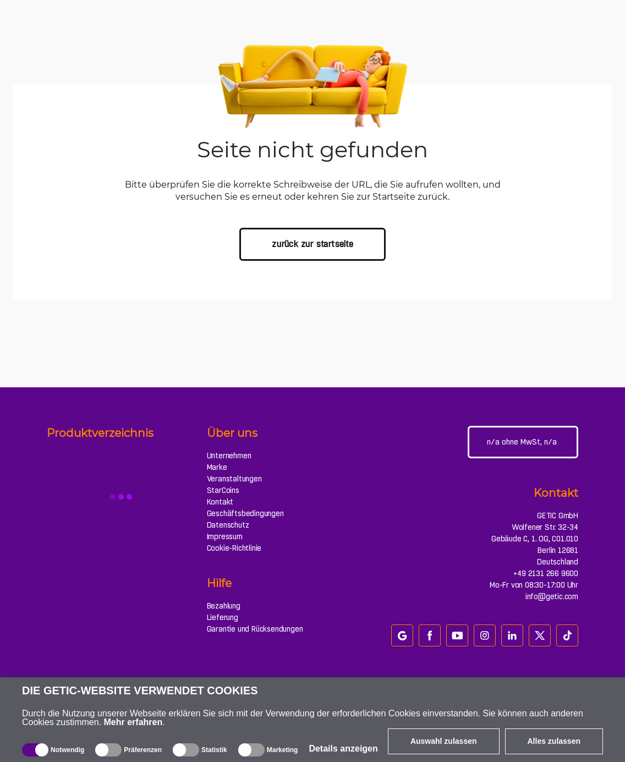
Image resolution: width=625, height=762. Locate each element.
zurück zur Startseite (312, 244)
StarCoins (223, 490)
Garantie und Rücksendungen (255, 628)
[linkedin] (512, 635)
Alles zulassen (554, 741)
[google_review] (402, 635)
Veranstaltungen (234, 478)
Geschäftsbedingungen (245, 513)
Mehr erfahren (133, 722)
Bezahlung (223, 605)
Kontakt (220, 501)
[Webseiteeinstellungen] (523, 442)
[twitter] (540, 635)
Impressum (225, 536)
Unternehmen (229, 455)
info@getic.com (551, 596)
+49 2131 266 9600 (545, 573)
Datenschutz (228, 524)
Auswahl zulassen (443, 741)
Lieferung (222, 617)
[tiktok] (567, 635)
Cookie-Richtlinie (234, 548)
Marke (217, 467)
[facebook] (430, 635)
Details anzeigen (343, 748)
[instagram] (485, 635)
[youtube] (457, 635)
